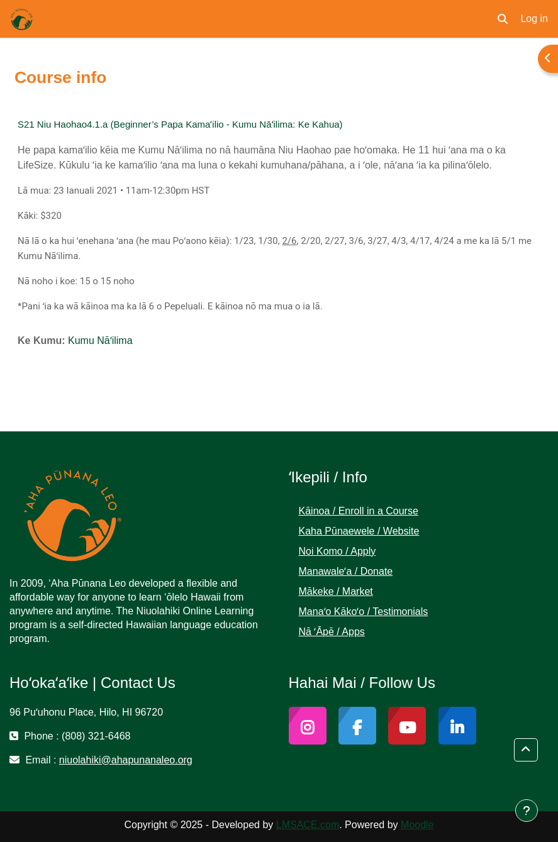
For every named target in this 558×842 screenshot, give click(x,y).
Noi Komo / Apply (337, 551)
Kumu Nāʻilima (100, 340)
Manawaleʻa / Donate (346, 571)
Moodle (417, 824)
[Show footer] (526, 810)
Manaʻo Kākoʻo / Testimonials (363, 611)
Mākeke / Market (336, 591)
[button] (502, 19)
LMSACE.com (307, 824)
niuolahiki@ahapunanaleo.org (126, 760)
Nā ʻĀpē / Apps (332, 631)
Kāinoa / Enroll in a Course (358, 511)
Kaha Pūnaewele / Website (359, 531)
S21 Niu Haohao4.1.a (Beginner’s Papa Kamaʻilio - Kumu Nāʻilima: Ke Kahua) (180, 124)
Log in (534, 18)
